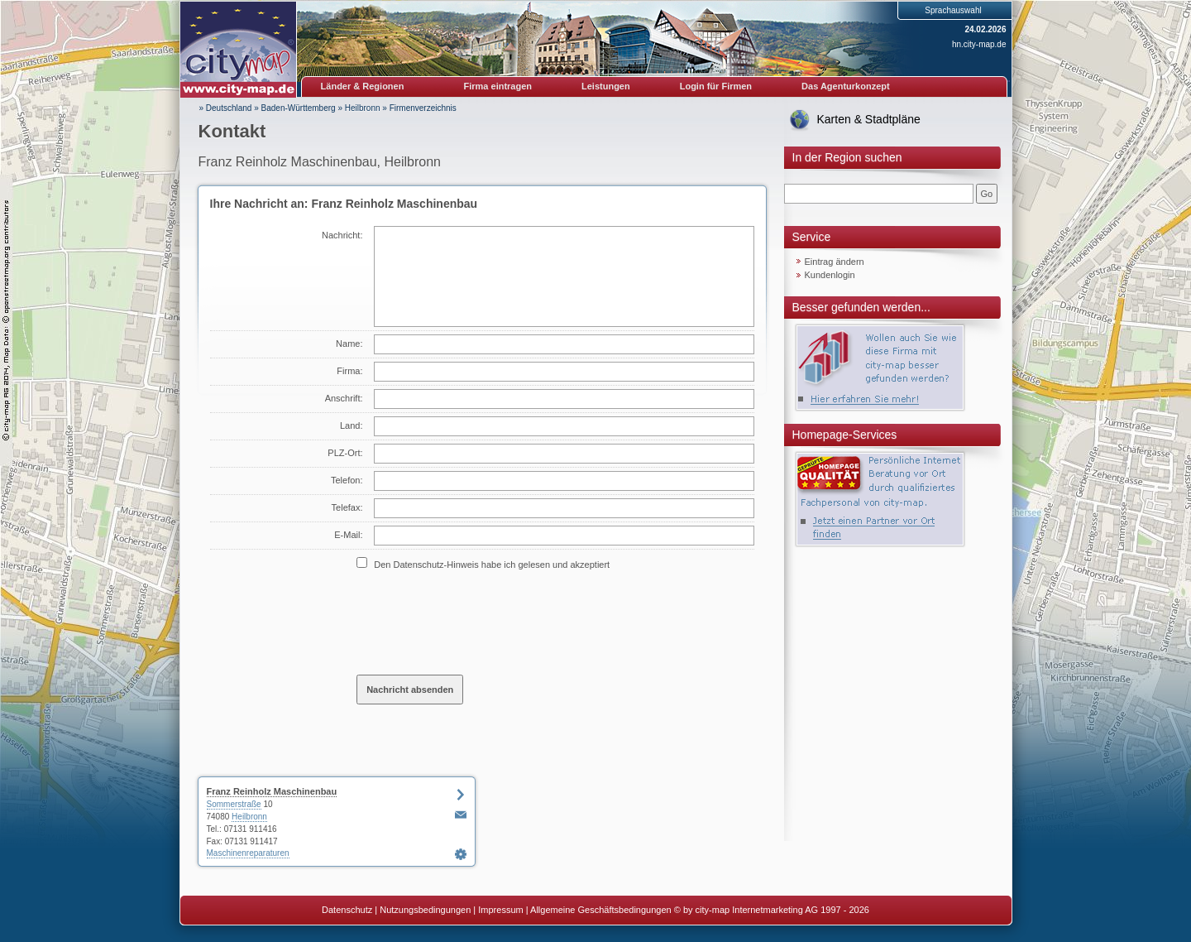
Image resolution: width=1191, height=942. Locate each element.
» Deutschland (225, 108)
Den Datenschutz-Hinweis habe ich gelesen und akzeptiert (492, 565)
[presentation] (482, 621)
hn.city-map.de (979, 44)
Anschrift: (344, 398)
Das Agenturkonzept (845, 86)
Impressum (500, 910)
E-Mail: (348, 535)
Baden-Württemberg (298, 108)
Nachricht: (342, 235)
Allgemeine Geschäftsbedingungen (601, 910)
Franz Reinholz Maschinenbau (272, 791)
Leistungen (605, 86)
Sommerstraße (234, 804)
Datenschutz (347, 910)
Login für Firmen (716, 86)
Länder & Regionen (362, 86)
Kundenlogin (830, 275)
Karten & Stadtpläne (869, 119)
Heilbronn (362, 108)
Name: (349, 343)
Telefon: (347, 480)
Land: (351, 425)
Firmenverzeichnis (423, 108)
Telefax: (347, 507)
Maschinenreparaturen (248, 853)
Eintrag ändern (834, 262)
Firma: (349, 371)
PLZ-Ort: (345, 453)
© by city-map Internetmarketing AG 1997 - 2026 (771, 910)
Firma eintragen (498, 86)
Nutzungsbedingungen (425, 910)
